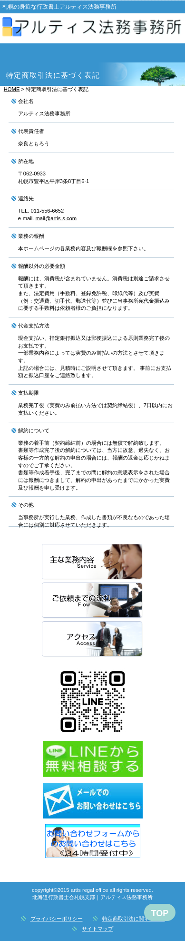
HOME (12, 89)
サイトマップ (97, 928)
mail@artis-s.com (56, 218)
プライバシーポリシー (56, 918)
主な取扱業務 (93, 562)
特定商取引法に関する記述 (133, 918)
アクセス (93, 639)
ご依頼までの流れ (93, 601)
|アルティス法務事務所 (92, 29)
